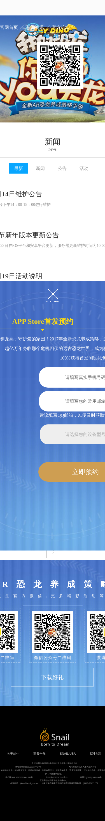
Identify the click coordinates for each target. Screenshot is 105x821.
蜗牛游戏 (15, 7)
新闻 (40, 168)
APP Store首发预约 (42, 323)
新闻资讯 (35, 27)
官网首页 (9, 27)
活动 (84, 168)
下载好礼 (52, 677)
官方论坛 (61, 27)
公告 (62, 168)
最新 (18, 168)
